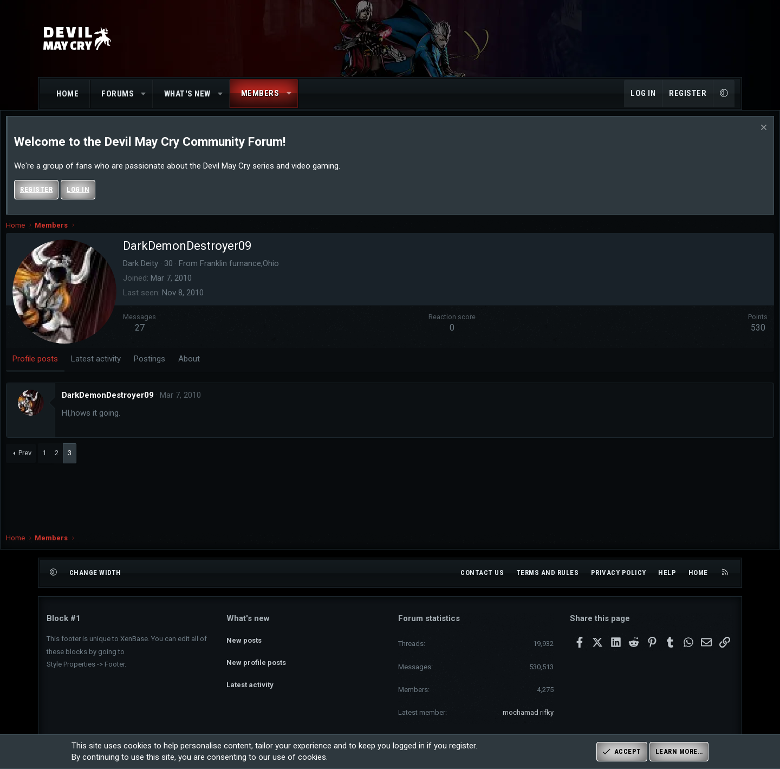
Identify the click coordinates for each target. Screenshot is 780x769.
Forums (117, 94)
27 (180, 338)
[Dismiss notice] (721, 139)
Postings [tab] (190, 369)
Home (67, 94)
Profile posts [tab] (76, 369)
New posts (244, 637)
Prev (65, 464)
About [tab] (229, 369)
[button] (143, 94)
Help (667, 572)
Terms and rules (547, 572)
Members (260, 93)
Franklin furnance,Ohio (280, 274)
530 (717, 338)
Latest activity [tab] (136, 369)
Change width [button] (95, 572)
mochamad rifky (528, 712)
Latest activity (250, 677)
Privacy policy (618, 572)
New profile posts (256, 657)
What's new (187, 94)
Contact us (482, 572)
